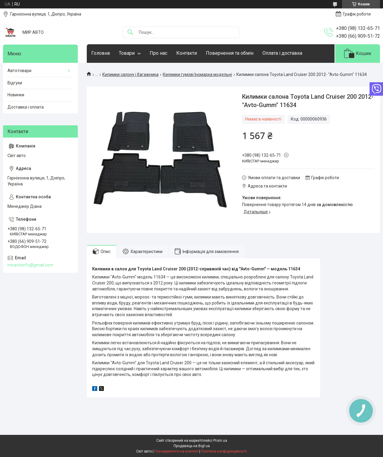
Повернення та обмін (229, 53)
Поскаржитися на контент (176, 451)
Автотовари (19, 70)
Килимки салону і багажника (130, 74)
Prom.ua (220, 440)
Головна (100, 53)
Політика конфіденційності (224, 451)
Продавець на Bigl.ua (192, 446)
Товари (127, 53)
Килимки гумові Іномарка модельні (197, 74)
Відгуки (14, 82)
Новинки (15, 94)
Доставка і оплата (25, 107)
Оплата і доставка (282, 53)
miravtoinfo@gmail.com (30, 265)
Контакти (186, 53)
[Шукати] (130, 32)
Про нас (158, 53)
